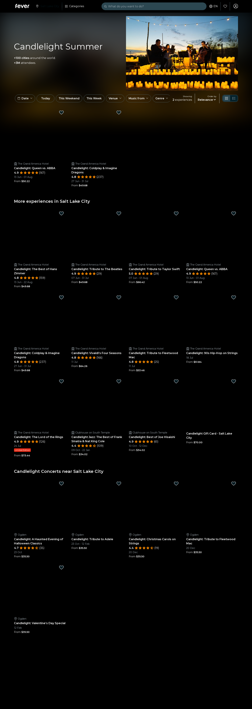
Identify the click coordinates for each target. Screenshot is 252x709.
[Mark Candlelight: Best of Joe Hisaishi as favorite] (176, 382)
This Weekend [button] (71, 99)
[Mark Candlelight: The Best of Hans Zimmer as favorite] (61, 214)
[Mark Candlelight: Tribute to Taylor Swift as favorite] (176, 214)
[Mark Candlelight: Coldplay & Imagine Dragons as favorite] (119, 113)
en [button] (213, 6)
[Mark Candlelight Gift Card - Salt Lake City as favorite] (233, 382)
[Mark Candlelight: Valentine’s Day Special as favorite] (61, 568)
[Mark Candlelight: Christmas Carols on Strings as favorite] (176, 484)
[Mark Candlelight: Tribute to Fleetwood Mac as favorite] (176, 298)
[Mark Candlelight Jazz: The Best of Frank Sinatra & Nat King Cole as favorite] (119, 382)
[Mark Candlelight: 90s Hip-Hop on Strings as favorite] (233, 298)
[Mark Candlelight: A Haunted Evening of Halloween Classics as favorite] (61, 484)
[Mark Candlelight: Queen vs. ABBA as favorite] (61, 113)
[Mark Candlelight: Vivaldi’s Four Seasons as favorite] (119, 298)
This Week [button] (97, 99)
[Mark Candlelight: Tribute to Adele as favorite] (119, 484)
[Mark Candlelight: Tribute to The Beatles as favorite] (119, 214)
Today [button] (46, 99)
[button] (25, 99)
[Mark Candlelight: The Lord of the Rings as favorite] (61, 382)
